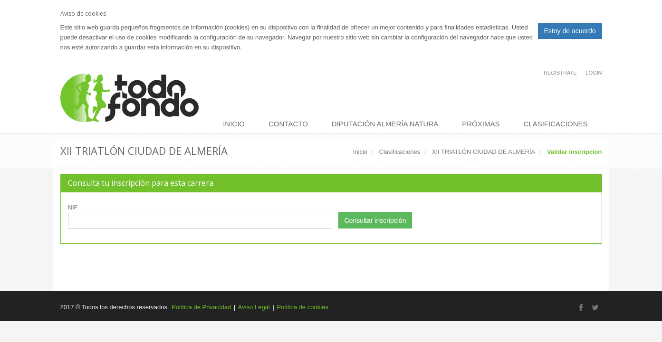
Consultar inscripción (375, 220)
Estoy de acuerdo (570, 31)
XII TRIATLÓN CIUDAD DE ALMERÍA (484, 151)
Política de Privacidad (201, 307)
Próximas (480, 124)
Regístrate (560, 73)
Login (593, 73)
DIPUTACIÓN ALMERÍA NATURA (385, 124)
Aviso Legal (254, 307)
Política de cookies (302, 307)
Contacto (288, 124)
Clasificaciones (555, 124)
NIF (73, 207)
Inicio (234, 124)
